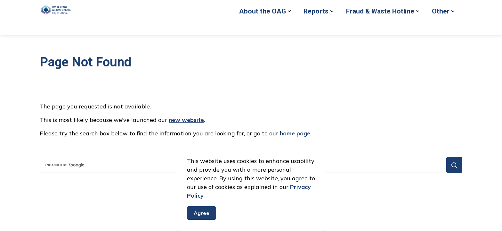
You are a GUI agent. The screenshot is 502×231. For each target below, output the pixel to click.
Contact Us (414, 9)
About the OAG (262, 26)
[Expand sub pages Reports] (331, 26)
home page (295, 133)
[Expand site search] (455, 9)
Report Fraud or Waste (308, 9)
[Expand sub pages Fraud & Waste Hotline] (417, 26)
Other (440, 26)
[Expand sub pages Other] (452, 26)
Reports (316, 26)
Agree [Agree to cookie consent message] (201, 213)
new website (186, 120)
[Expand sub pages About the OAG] (289, 26)
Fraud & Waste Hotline (380, 26)
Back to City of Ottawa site (367, 9)
